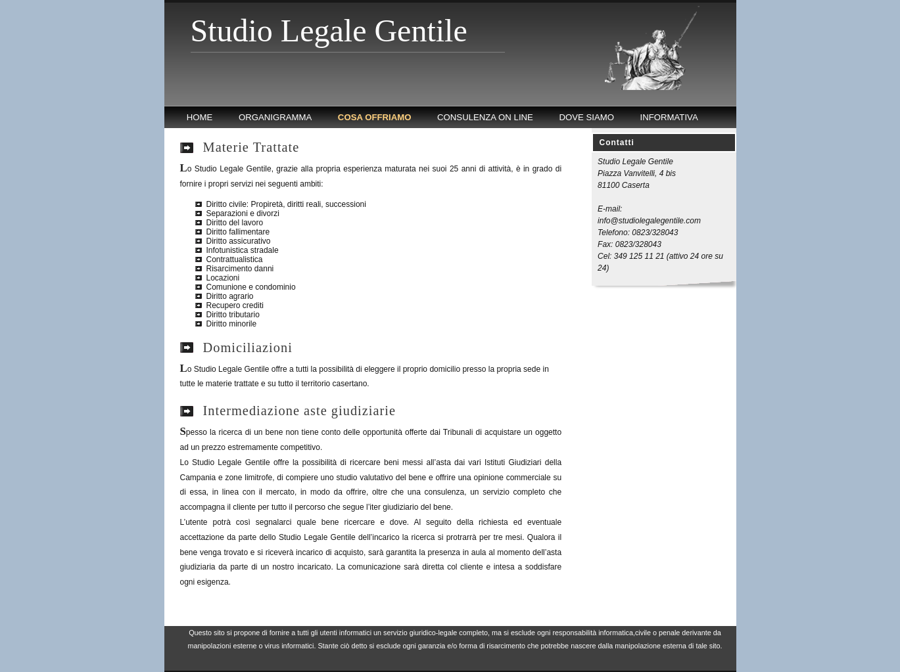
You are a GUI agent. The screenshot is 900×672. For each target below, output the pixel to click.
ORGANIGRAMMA (275, 117)
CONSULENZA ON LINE (485, 117)
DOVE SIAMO (586, 117)
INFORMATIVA (669, 117)
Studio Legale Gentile (329, 30)
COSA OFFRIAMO (375, 117)
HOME (200, 117)
